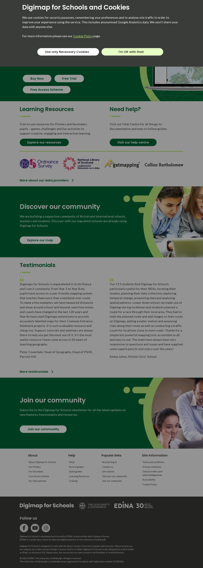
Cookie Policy (83, 36)
